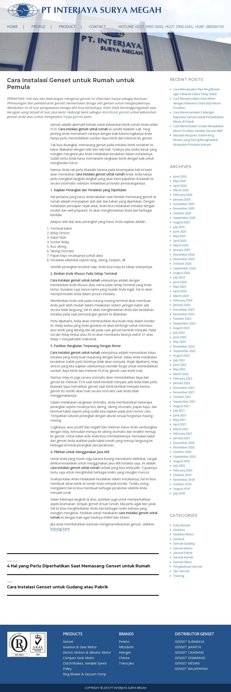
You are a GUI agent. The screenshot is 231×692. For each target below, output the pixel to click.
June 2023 (179, 337)
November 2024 (183, 259)
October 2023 (182, 319)
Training (178, 576)
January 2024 (181, 305)
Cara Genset (181, 525)
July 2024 (179, 277)
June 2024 (179, 282)
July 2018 (179, 493)
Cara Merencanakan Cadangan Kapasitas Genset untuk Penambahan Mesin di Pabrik (198, 116)
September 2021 (184, 401)
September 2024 (184, 268)
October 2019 (182, 475)
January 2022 (181, 383)
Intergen (125, 652)
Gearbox (179, 530)
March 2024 (181, 296)
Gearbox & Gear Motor (80, 647)
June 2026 (179, 176)
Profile (38, 26)
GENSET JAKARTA (188, 647)
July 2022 (179, 360)
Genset (68, 641)
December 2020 (183, 443)
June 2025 (179, 231)
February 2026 (182, 195)
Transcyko (126, 663)
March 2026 (181, 190)
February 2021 (182, 434)
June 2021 (179, 415)
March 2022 (181, 374)
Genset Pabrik (182, 553)
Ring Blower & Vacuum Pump (84, 674)
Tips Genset (181, 571)
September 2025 (184, 218)
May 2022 (179, 369)
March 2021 (181, 429)
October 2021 (182, 397)
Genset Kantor (183, 548)
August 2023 (181, 328)
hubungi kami (60, 529)
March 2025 (181, 245)
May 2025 (179, 236)
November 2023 (183, 314)
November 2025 (183, 208)
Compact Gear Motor (78, 658)
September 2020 (184, 457)
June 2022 (179, 365)
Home (12, 26)
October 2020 (182, 452)
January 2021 (181, 438)
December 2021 (183, 388)
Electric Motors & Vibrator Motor (87, 652)
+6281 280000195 (209, 26)
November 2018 (183, 480)
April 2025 (179, 241)
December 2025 (183, 204)
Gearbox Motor (183, 534)
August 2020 (181, 461)
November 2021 (183, 392)
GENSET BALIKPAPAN (191, 668)
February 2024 (182, 300)
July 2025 (179, 227)
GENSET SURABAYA (189, 641)
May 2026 (179, 181)
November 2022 (183, 346)
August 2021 (181, 406)
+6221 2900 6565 (179, 26)
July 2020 (179, 466)
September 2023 (184, 323)
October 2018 (182, 484)
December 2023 (183, 310)
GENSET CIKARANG (189, 652)
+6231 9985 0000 (149, 26)
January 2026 (181, 199)
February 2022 (182, 378)
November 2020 (183, 447)
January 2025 (181, 250)
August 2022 (181, 355)
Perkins (124, 641)
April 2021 (179, 424)
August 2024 (181, 273)
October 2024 (182, 264)
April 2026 (179, 186)
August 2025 (181, 222)
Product (67, 26)
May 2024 (179, 287)
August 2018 (181, 489)
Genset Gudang (183, 543)
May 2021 (179, 420)
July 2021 (179, 410)
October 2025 (182, 213)
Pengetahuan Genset (187, 567)
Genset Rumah (183, 557)
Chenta (124, 658)
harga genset (73, 116)
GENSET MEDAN (187, 663)
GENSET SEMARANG (190, 658)
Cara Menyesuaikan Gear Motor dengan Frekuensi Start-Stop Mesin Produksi (197, 103)
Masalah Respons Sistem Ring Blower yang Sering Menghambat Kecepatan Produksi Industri (195, 140)
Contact (97, 26)
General (178, 539)
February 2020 (182, 470)
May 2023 (179, 342)
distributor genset (115, 112)
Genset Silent (182, 562)
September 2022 (184, 351)
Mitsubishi (126, 647)
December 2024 (183, 254)
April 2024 (179, 291)
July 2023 (179, 333)
